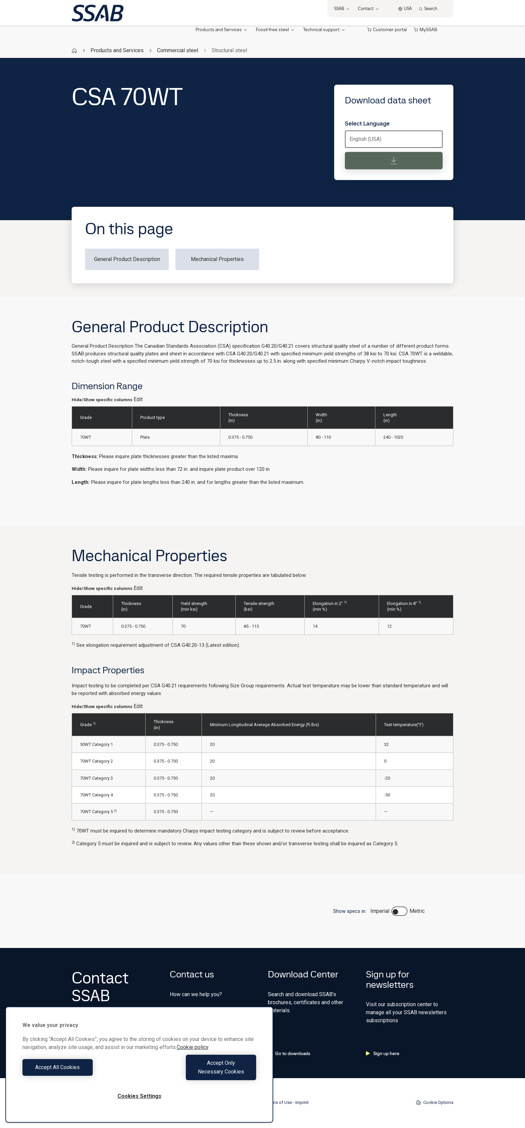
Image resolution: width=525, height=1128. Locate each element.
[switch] (399, 911)
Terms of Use (279, 1102)
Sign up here (382, 1053)
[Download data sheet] (394, 160)
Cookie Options (434, 1102)
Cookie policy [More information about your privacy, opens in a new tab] (193, 1056)
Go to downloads (289, 1053)
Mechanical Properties (217, 259)
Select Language (367, 123)
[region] (139, 1069)
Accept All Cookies (79, 1071)
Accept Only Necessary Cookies (199, 1071)
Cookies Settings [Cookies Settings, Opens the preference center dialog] (139, 1096)
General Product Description (127, 259)
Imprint (302, 1102)
